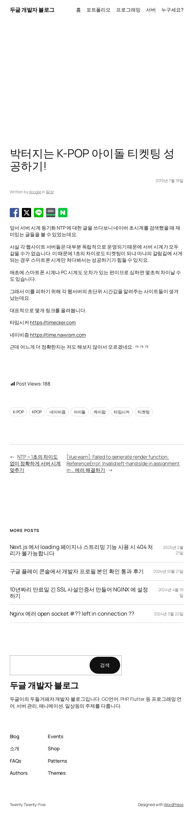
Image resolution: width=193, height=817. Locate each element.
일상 (50, 191)
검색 (105, 665)
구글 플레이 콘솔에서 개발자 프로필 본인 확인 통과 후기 (77, 571)
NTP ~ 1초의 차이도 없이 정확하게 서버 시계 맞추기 (35, 463)
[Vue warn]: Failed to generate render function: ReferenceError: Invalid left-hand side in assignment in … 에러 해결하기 (123, 463)
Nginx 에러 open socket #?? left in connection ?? (72, 613)
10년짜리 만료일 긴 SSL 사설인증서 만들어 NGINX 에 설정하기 (79, 592)
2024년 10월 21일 (168, 571)
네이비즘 (58, 412)
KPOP (37, 412)
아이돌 (80, 412)
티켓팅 (144, 412)
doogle (35, 191)
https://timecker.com (53, 322)
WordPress (173, 804)
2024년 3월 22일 (168, 613)
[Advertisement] (96, 79)
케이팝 (100, 412)
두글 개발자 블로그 (32, 10)
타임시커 (122, 412)
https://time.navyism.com (58, 334)
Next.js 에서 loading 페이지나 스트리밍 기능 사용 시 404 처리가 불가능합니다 (81, 550)
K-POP (18, 412)
